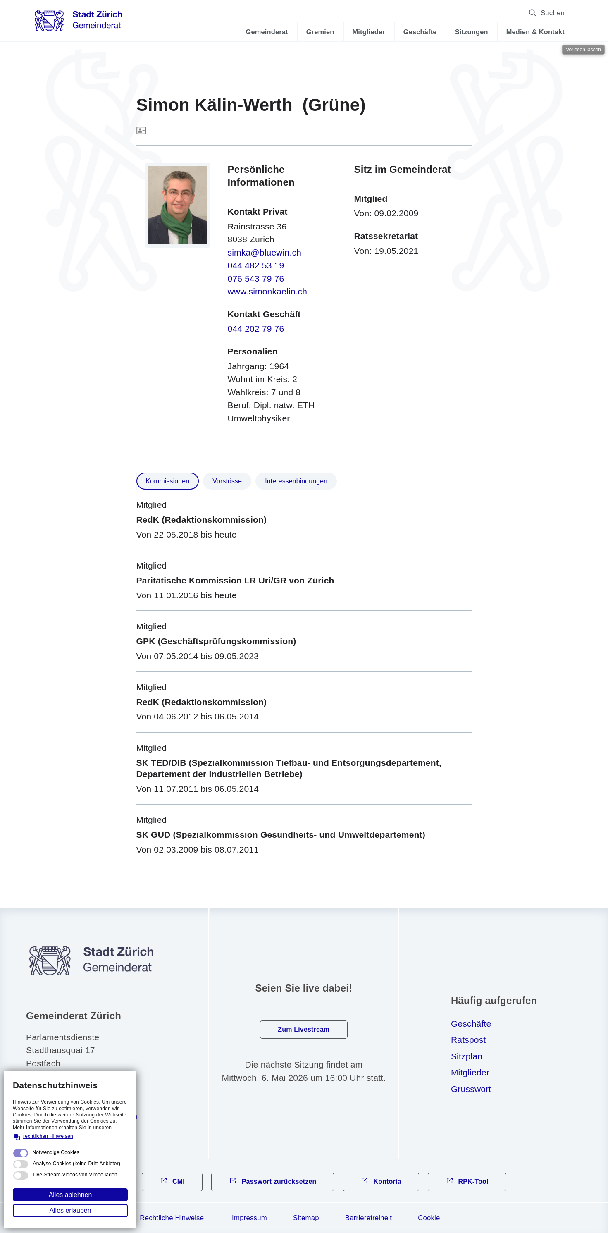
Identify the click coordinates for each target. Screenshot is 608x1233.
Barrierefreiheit (368, 1218)
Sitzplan (466, 1056)
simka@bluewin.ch (265, 252)
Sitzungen (471, 32)
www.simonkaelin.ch (268, 291)
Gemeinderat (267, 32)
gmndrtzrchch (88, 1116)
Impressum (249, 1218)
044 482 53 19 (256, 265)
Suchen (553, 13)
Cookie (429, 1218)
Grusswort (471, 1089)
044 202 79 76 (256, 328)
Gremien (320, 32)
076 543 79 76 (256, 278)
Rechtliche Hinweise (172, 1218)
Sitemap (306, 1218)
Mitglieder (369, 32)
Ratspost (468, 1039)
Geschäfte (420, 32)
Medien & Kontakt (535, 32)
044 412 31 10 (67, 1099)
